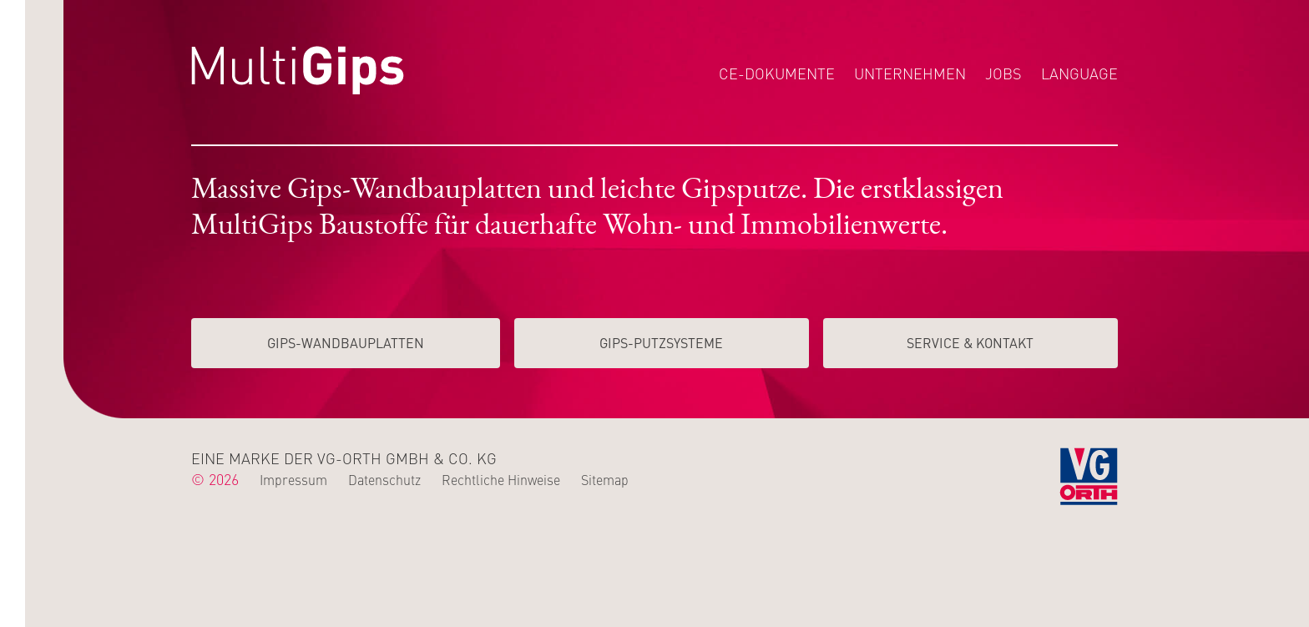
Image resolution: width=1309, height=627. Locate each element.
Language (1079, 73)
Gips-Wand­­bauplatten (345, 342)
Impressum (293, 479)
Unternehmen (910, 73)
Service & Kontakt (970, 342)
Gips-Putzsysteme (661, 342)
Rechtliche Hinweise (501, 479)
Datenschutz (384, 479)
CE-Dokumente (777, 73)
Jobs (1003, 73)
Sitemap (605, 479)
